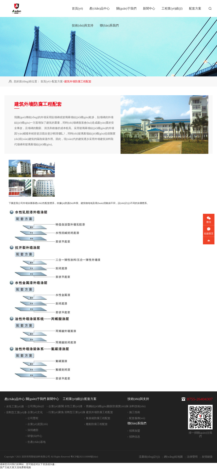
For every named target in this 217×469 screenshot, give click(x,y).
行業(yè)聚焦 (56, 412)
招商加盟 (134, 430)
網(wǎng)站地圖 (173, 456)
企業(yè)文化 (35, 412)
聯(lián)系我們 (109, 25)
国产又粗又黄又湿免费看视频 (15, 467)
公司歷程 (32, 418)
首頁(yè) (77, 8)
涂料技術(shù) (137, 406)
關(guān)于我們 (126, 8)
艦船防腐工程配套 (97, 424)
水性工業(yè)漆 (15, 406)
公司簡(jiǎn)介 (36, 406)
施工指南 (134, 412)
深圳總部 (32, 430)
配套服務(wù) (137, 418)
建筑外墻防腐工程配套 (99, 412)
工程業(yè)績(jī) (172, 8)
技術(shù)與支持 (82, 25)
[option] (31, 178)
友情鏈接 (207, 456)
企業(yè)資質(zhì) (37, 424)
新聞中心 (149, 8)
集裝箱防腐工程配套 (98, 418)
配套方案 (195, 8)
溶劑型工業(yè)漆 (16, 412)
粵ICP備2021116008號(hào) (84, 456)
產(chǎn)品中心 (99, 8)
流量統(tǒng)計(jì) (149, 456)
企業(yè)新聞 (56, 406)
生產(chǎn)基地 (36, 441)
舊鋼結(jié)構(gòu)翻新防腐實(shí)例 (107, 406)
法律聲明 (192, 456)
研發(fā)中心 (34, 436)
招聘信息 (134, 436)
